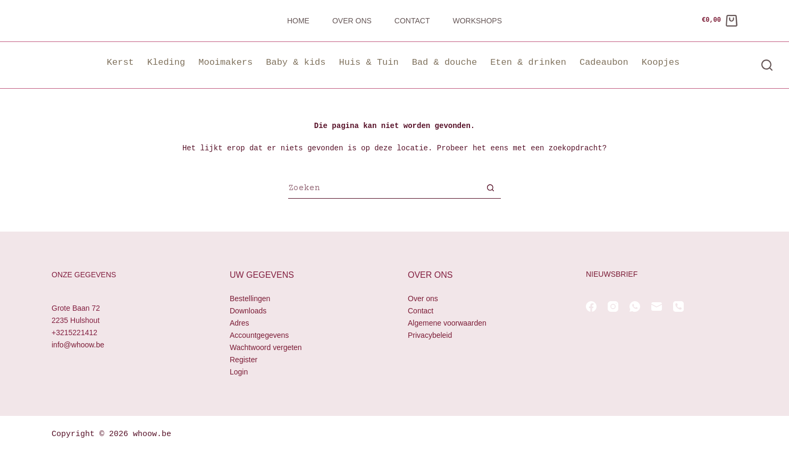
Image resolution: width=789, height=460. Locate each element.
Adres (239, 323)
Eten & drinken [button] (528, 62)
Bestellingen (250, 298)
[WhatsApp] (634, 306)
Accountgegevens (259, 335)
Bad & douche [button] (444, 62)
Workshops (477, 20)
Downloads (248, 310)
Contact (412, 20)
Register (243, 360)
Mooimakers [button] (225, 62)
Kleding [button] (166, 62)
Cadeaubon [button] (604, 62)
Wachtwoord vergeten (266, 348)
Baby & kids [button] (295, 62)
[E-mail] (656, 306)
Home (298, 20)
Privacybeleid (430, 335)
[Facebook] (591, 306)
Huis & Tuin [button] (368, 62)
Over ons (352, 20)
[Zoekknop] (490, 189)
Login (239, 372)
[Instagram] (613, 306)
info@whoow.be (78, 345)
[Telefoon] (678, 306)
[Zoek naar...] (384, 189)
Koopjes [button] (660, 62)
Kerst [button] (120, 62)
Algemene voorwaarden (447, 323)
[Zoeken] (767, 65)
